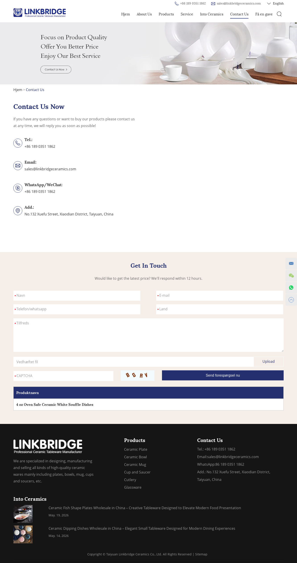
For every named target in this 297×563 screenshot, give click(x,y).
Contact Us (239, 14)
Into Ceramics (211, 14)
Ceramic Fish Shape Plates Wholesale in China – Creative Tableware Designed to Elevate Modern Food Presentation (145, 507)
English (275, 3)
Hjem (125, 14)
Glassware (132, 487)
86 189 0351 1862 (229, 464)
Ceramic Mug (135, 464)
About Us (144, 14)
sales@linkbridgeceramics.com (239, 3)
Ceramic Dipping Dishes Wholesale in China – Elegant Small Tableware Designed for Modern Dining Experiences (142, 528)
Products (166, 14)
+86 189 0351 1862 (40, 191)
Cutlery (130, 479)
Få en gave (264, 14)
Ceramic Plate (135, 449)
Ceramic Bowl (135, 457)
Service (187, 14)
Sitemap (201, 554)
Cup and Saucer (137, 472)
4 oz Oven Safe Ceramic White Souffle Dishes (54, 404)
